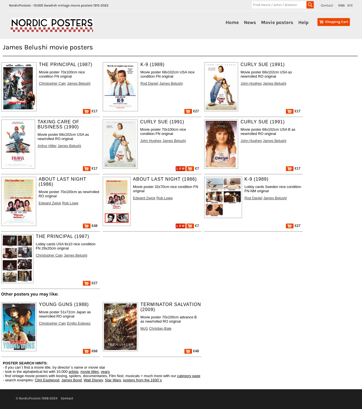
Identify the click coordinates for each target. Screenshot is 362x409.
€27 (191, 111)
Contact (327, 5)
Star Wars (113, 380)
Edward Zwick (50, 203)
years (105, 371)
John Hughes (251, 83)
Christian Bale (160, 328)
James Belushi (78, 83)
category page (188, 376)
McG (144, 328)
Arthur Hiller (47, 146)
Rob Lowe (70, 203)
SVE (350, 5)
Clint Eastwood (47, 380)
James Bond (71, 380)
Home (232, 22)
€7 (192, 168)
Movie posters (277, 22)
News (250, 22)
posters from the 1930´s (142, 380)
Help (303, 22)
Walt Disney (93, 380)
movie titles (89, 371)
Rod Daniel (149, 83)
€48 (90, 226)
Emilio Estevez (79, 323)
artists (73, 371)
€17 (90, 111)
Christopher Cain (52, 83)
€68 (90, 351)
